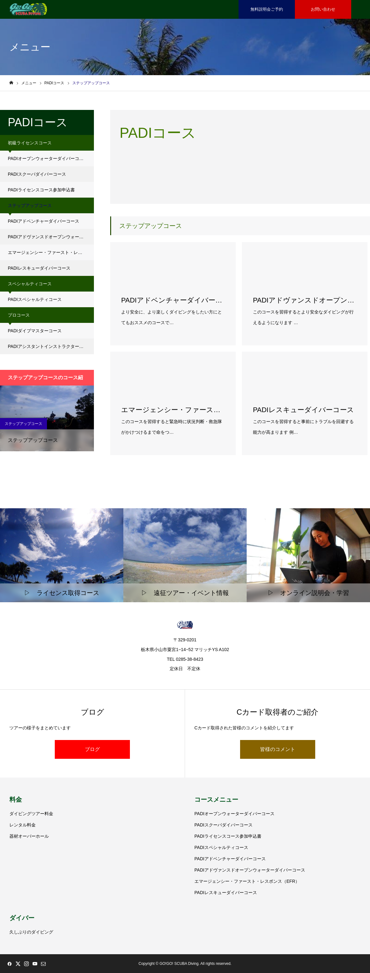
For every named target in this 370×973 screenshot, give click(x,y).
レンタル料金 (22, 824)
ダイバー (21, 917)
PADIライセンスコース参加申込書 (41, 189)
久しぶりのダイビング (31, 931)
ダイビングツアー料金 (31, 813)
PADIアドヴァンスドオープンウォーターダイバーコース (51, 236)
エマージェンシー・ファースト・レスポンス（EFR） (51, 252)
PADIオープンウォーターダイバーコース (48, 158)
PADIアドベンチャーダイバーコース (43, 221)
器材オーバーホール (29, 836)
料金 (15, 799)
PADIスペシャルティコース (35, 299)
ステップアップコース (23, 424)
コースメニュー (216, 799)
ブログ (92, 749)
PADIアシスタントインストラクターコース (50, 346)
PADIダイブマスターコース (35, 330)
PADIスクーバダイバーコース (37, 174)
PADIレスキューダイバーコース (39, 268)
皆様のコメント (277, 749)
